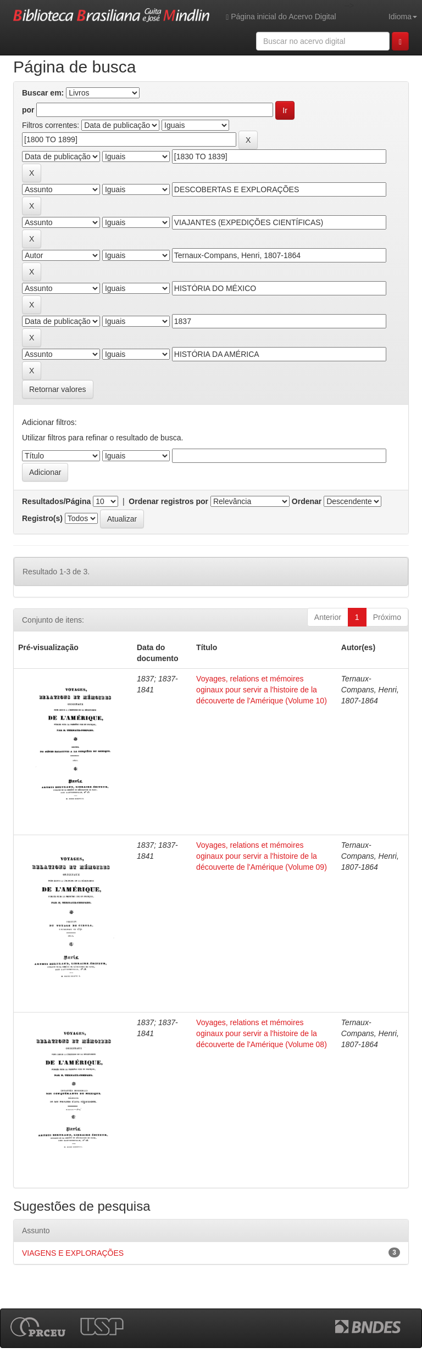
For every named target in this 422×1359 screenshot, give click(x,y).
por (28, 109)
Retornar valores (57, 389)
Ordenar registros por (168, 501)
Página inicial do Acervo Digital (281, 16)
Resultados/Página (56, 501)
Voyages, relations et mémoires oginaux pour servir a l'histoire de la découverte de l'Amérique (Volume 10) (261, 689)
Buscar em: (43, 92)
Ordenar (306, 501)
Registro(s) (42, 518)
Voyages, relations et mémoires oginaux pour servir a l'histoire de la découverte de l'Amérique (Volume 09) (261, 856)
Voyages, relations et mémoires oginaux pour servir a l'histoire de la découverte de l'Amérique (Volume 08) (261, 1033)
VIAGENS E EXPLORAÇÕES (73, 1253)
